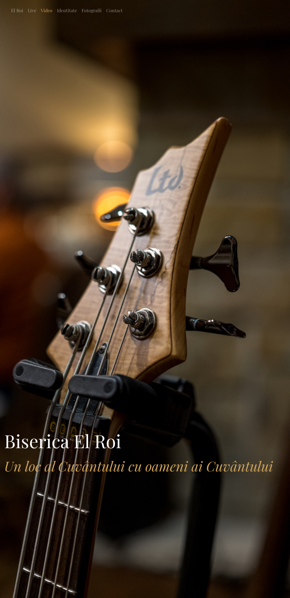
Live (32, 10)
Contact (114, 10)
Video (46, 10)
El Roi (17, 10)
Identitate (67, 10)
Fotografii (92, 10)
